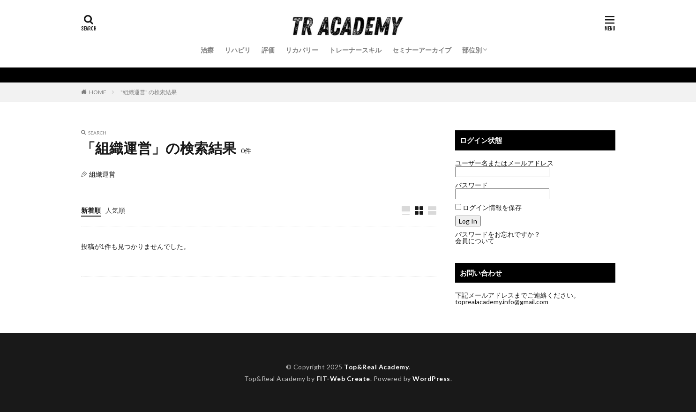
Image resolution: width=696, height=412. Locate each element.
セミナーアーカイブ (421, 50)
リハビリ (238, 50)
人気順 (115, 210)
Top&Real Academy (376, 367)
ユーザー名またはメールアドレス (504, 163)
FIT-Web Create (343, 378)
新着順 (91, 210)
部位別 (472, 50)
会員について (474, 241)
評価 (268, 50)
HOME (97, 92)
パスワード (471, 185)
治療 (207, 50)
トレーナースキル (355, 50)
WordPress (431, 378)
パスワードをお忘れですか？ (497, 234)
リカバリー (301, 50)
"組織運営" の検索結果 (148, 92)
